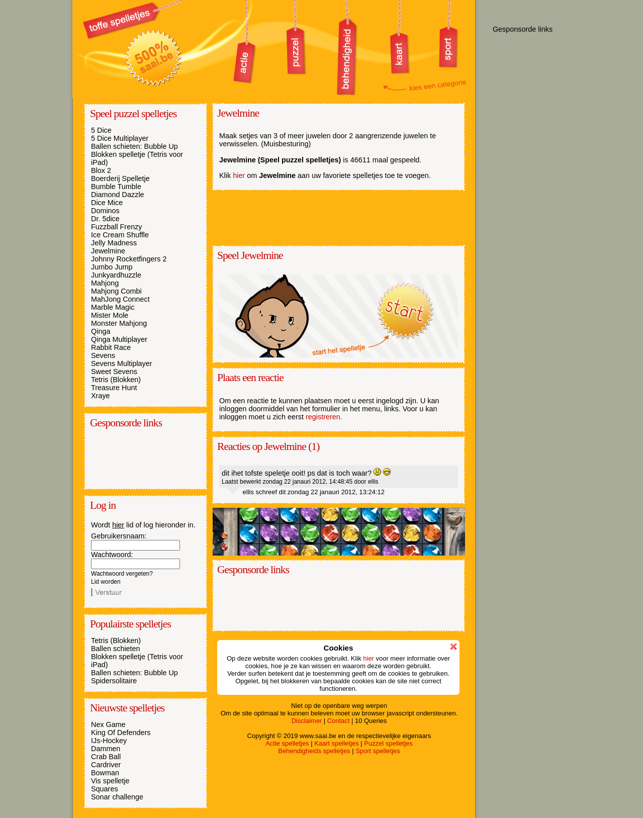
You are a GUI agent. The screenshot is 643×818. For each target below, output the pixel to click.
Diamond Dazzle (117, 195)
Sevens (103, 355)
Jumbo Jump (111, 267)
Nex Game (108, 724)
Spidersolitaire (114, 681)
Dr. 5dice (105, 219)
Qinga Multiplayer (119, 339)
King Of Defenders (120, 733)
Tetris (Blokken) (116, 380)
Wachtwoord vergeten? (122, 573)
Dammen (105, 749)
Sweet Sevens (114, 372)
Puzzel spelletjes (388, 743)
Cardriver (106, 765)
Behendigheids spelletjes (314, 751)
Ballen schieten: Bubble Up (134, 146)
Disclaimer (307, 720)
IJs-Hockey (109, 741)
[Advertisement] (141, 458)
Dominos (105, 211)
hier (118, 525)
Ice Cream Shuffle (120, 235)
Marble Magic (112, 307)
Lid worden (106, 581)
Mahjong (105, 283)
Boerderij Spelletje (120, 178)
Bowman (105, 773)
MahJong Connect (120, 299)
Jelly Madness (114, 243)
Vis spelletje (110, 781)
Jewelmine (108, 251)
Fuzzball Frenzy (116, 227)
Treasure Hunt (114, 388)
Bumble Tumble (116, 187)
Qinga (100, 331)
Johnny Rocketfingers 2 (128, 259)
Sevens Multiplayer (121, 363)
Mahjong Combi (116, 291)
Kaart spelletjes (336, 743)
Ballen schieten (115, 649)
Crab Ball (106, 757)
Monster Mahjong (119, 323)
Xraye (100, 396)
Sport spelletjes (377, 751)
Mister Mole (109, 315)
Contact (338, 720)
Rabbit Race (111, 347)
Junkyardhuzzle (116, 275)
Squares (104, 789)
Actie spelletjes (287, 743)
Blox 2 (101, 170)
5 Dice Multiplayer (119, 138)
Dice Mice (107, 203)
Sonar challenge (117, 797)
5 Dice (101, 130)
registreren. (324, 417)
